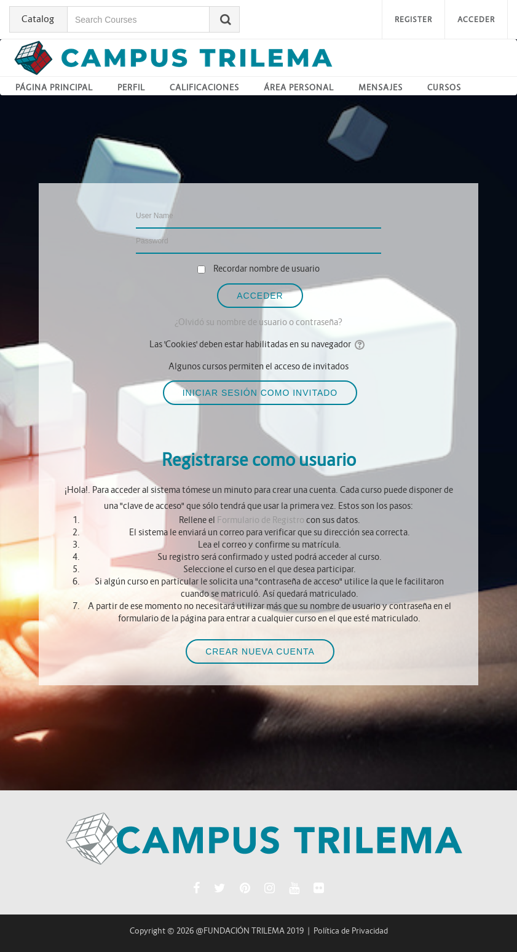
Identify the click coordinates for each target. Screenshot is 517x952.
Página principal (54, 87)
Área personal (299, 87)
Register (413, 19)
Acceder (476, 19)
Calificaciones (204, 87)
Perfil (131, 87)
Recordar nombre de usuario (266, 268)
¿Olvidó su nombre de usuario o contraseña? (258, 322)
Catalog (38, 19)
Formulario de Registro (260, 519)
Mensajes (380, 87)
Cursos (444, 87)
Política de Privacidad (351, 931)
